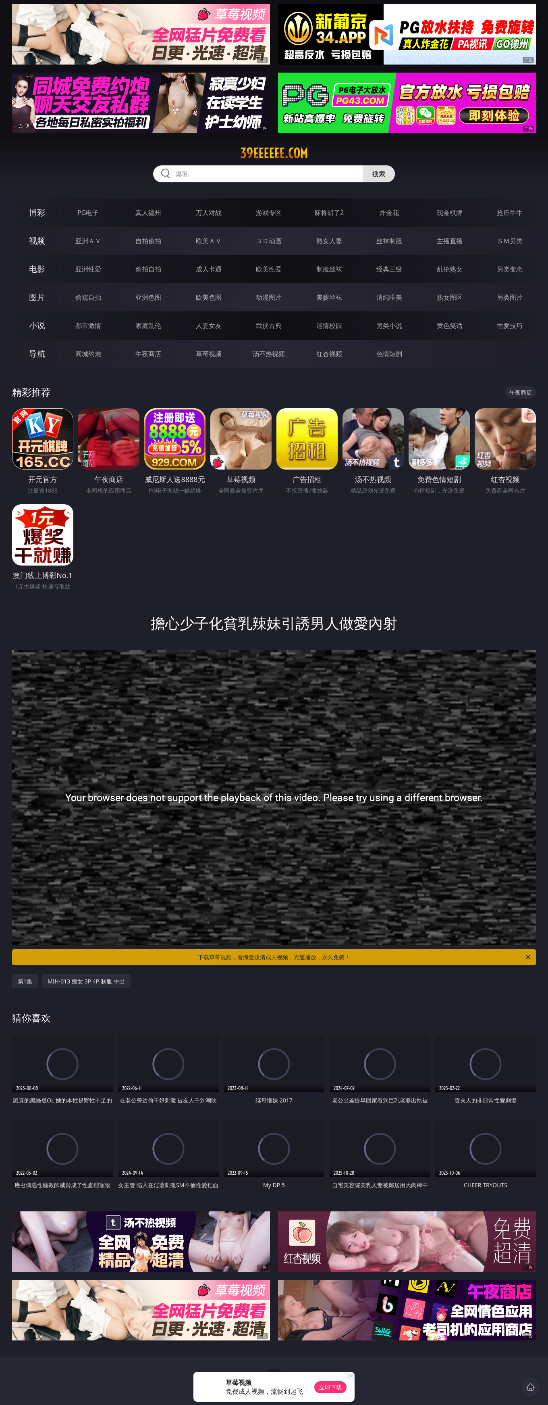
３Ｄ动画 (269, 240)
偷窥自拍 (88, 297)
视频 (37, 240)
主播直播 (450, 240)
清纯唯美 (389, 297)
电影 (37, 268)
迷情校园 (329, 325)
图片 (37, 297)
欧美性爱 (269, 269)
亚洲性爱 (88, 269)
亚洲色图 (148, 297)
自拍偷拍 (148, 240)
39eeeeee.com (274, 153)
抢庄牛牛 (510, 212)
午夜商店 (148, 353)
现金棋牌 (450, 212)
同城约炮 (88, 353)
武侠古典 (269, 325)
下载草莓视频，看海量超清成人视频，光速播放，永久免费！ (365, 957)
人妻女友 (209, 325)
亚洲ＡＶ (88, 240)
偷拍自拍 (148, 269)
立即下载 (330, 1387)
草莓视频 (209, 353)
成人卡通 (209, 269)
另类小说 (389, 325)
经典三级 (389, 269)
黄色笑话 (450, 325)
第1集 (25, 981)
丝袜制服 (389, 240)
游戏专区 (269, 212)
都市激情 (88, 325)
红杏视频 (329, 353)
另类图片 (510, 297)
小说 (37, 325)
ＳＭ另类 (510, 240)
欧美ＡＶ (209, 240)
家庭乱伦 (148, 325)
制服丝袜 (329, 269)
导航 (37, 353)
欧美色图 (209, 297)
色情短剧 (389, 353)
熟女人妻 (329, 240)
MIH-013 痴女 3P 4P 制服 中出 (86, 981)
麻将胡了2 (329, 212)
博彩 (37, 212)
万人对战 (209, 212)
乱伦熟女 (450, 269)
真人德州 (148, 212)
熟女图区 (450, 297)
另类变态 (510, 269)
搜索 (378, 173)
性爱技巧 (510, 325)
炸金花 (389, 212)
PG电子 (88, 212)
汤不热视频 (269, 353)
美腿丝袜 (329, 297)
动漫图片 (269, 297)
